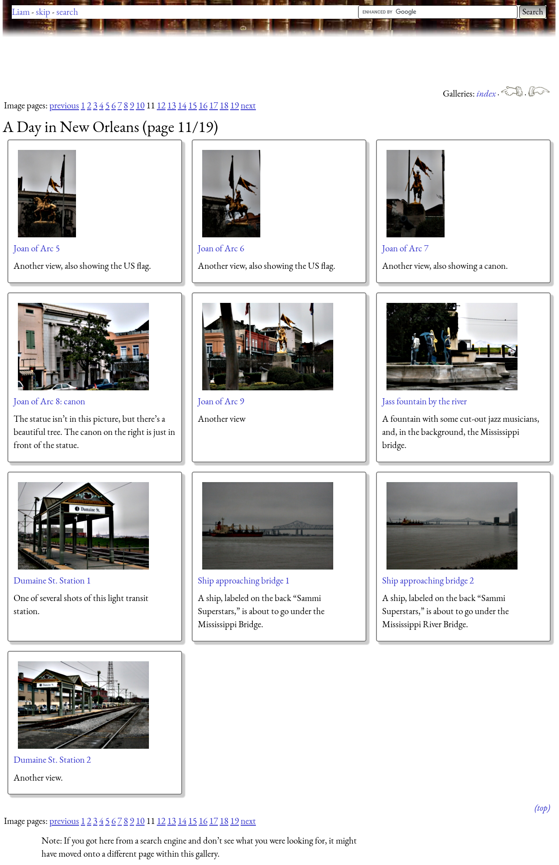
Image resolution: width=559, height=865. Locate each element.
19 (234, 105)
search (67, 11)
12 (161, 105)
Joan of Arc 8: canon (49, 401)
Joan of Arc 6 (221, 248)
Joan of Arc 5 (37, 248)
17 (213, 105)
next (248, 105)
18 (224, 105)
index (486, 93)
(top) (542, 807)
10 (140, 105)
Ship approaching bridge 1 (244, 580)
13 (171, 105)
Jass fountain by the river (424, 401)
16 (203, 105)
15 (192, 105)
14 (182, 105)
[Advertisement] (162, 61)
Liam (21, 11)
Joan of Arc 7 (405, 248)
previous (64, 105)
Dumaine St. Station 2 (52, 759)
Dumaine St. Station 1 (52, 580)
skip (43, 11)
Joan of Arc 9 (221, 401)
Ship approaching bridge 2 (428, 580)
